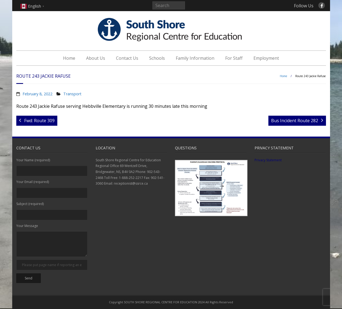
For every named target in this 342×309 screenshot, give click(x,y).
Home (69, 58)
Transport (72, 93)
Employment (266, 58)
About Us (95, 58)
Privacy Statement (268, 160)
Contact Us (127, 58)
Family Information (195, 58)
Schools (157, 58)
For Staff (234, 58)
